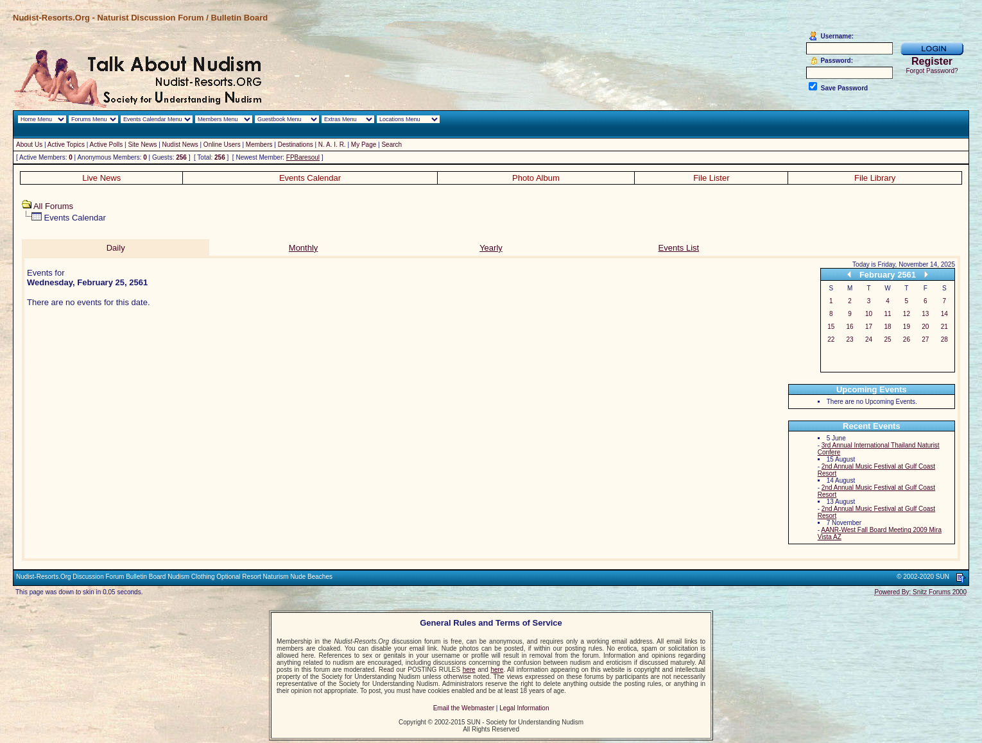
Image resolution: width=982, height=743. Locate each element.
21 (944, 326)
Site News (142, 144)
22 (830, 339)
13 (925, 313)
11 (887, 313)
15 (830, 326)
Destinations (295, 144)
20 (925, 326)
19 (906, 326)
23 (850, 339)
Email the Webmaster (463, 708)
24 (868, 339)
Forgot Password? (932, 70)
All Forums (53, 206)
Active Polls (106, 144)
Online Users (222, 144)
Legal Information (524, 708)
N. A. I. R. (332, 144)
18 (887, 326)
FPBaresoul (303, 157)
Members (259, 144)
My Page (363, 144)
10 (868, 313)
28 (944, 339)
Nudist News (180, 144)
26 (906, 339)
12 (906, 313)
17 (868, 326)
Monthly (303, 248)
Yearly (491, 248)
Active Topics (66, 144)
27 (925, 339)
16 (850, 326)
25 (887, 339)
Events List (679, 248)
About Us (29, 144)
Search (391, 144)
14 (944, 313)
